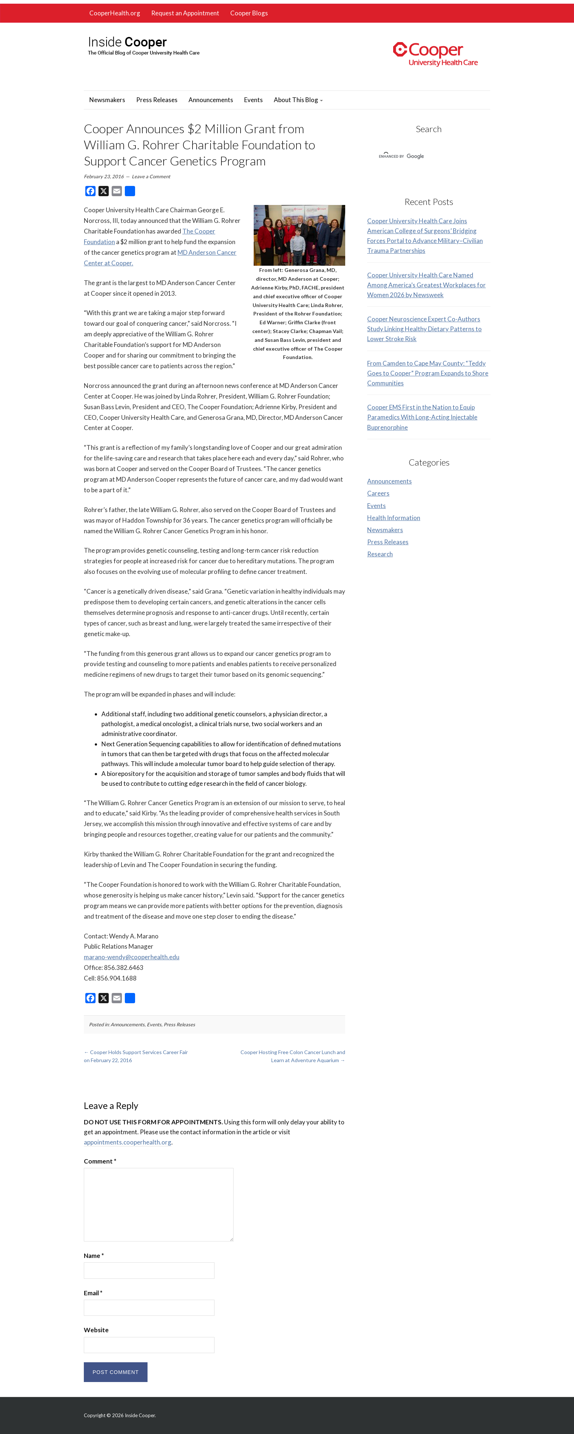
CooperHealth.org (114, 13)
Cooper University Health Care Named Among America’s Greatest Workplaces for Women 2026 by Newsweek (426, 285)
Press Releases (157, 100)
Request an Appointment (185, 13)
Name (94, 1255)
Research (380, 554)
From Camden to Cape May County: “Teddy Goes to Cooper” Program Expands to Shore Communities (427, 373)
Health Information (393, 518)
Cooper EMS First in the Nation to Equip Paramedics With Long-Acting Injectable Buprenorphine (422, 417)
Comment (100, 1161)
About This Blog (298, 100)
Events (253, 100)
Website (96, 1330)
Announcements (211, 100)
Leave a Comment (151, 176)
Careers (378, 493)
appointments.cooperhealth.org (127, 1142)
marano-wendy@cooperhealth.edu (131, 957)
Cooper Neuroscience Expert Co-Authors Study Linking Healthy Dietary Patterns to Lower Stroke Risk (424, 329)
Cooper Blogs (249, 13)
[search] (419, 157)
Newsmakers (107, 100)
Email (93, 1293)
